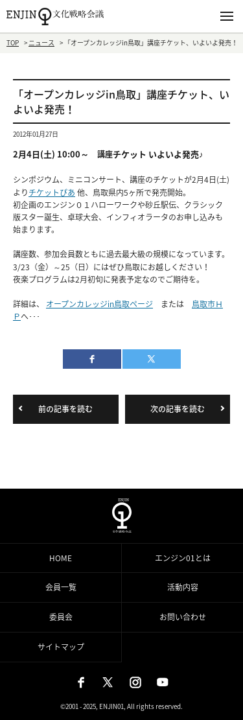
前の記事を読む (65, 409)
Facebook (81, 682)
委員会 (61, 617)
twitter (151, 359)
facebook (92, 359)
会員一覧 (60, 587)
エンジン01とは (183, 558)
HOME (60, 558)
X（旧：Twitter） (108, 682)
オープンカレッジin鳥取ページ (99, 304)
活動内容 (182, 587)
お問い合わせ (182, 617)
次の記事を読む (177, 409)
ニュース (41, 42)
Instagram (135, 682)
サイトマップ (61, 647)
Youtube (162, 682)
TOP (12, 42)
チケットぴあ (52, 192)
